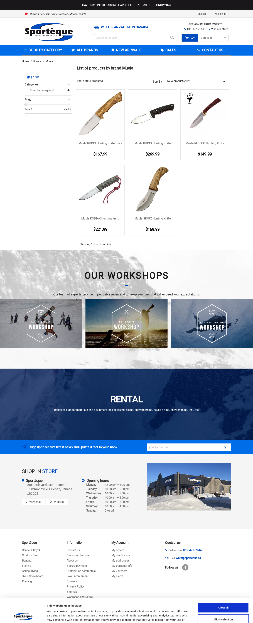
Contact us (73, 550)
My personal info (121, 565)
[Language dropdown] (203, 14)
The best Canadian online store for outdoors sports (58, 14)
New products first (197, 81)
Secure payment (77, 565)
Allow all (223, 584)
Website (59, 501)
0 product (214, 37)
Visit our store (219, 29)
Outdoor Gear (30, 555)
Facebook (185, 567)
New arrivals (128, 50)
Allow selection (223, 596)
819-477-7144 (195, 29)
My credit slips (120, 555)
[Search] (135, 37)
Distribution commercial (81, 571)
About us (72, 560)
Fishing (26, 565)
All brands (87, 50)
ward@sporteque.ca (188, 558)
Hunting (26, 560)
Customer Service (78, 555)
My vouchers (119, 571)
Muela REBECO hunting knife (205, 143)
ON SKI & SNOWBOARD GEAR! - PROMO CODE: (126, 5)
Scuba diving (30, 571)
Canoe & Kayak (31, 550)
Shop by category (45, 50)
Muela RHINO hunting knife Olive (100, 143)
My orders (117, 550)
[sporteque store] (189, 486)
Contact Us (212, 50)
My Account (119, 543)
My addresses (120, 560)
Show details (187, 615)
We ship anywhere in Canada (124, 27)
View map (35, 501)
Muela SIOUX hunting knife (152, 218)
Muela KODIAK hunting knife (100, 218)
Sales (170, 50)
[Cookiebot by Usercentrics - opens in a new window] (23, 616)
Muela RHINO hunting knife (152, 143)
